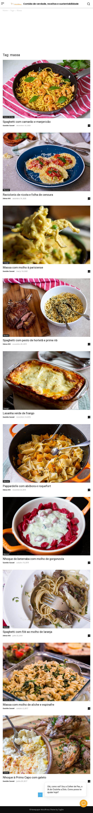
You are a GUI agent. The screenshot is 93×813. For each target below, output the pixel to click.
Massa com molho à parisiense (23, 267)
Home (5, 10)
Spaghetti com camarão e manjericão (27, 121)
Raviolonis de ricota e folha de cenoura (28, 194)
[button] (83, 803)
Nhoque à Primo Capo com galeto (24, 777)
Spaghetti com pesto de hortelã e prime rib (30, 340)
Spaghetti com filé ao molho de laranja (27, 631)
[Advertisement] (46, 33)
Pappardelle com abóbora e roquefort (27, 486)
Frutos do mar (9, 117)
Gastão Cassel (8, 125)
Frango (6, 263)
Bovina (6, 336)
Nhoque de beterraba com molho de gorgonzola (33, 559)
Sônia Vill (7, 198)
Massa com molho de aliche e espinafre (28, 704)
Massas (6, 190)
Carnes (6, 773)
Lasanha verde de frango (18, 413)
